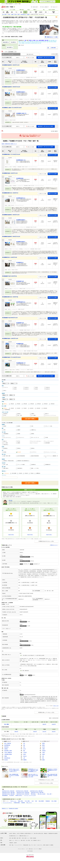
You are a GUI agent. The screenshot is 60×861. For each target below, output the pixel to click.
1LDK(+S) (26, 387)
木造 (32, 426)
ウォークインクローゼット (36, 441)
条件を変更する (10, 47)
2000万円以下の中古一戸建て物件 (23, 792)
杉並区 (43, 754)
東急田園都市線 (7, 745)
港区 (43, 757)
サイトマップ (36, 848)
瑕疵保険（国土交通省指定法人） (24, 460)
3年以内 (12, 403)
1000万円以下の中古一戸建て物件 (36, 790)
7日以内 (32, 473)
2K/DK (36, 387)
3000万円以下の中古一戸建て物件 (37, 792)
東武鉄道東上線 (7, 757)
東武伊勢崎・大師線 (8, 750)
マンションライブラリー (7, 802)
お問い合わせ (31, 848)
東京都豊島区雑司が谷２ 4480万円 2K (10, 192)
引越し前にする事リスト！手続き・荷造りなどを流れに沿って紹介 (33, 775)
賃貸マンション (26, 838)
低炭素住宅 (33, 464)
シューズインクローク (49, 441)
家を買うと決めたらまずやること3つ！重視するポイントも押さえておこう (14, 770)
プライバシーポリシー (21, 848)
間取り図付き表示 (30, 54)
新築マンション (11, 840)
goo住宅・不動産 (4, 833)
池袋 (24, 745)
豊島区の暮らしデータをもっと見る (46, 712)
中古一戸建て (28, 840)
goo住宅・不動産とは (12, 833)
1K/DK (15, 387)
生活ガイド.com (55, 705)
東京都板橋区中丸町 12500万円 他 (9, 276)
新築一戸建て (23, 840)
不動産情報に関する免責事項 (13, 808)
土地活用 (15, 842)
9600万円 (44, 724)
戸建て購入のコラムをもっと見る (47, 779)
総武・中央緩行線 (7, 743)
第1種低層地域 (5, 795)
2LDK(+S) (48, 387)
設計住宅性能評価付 (21, 455)
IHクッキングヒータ (35, 437)
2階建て (32, 413)
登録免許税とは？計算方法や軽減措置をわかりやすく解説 (52, 770)
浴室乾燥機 (47, 442)
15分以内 (38, 408)
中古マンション (17, 840)
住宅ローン (39, 840)
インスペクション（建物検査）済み (51, 456)
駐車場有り (6, 413)
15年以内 (32, 403)
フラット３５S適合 (21, 464)
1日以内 (20, 473)
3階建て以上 (33, 429)
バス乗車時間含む (7, 409)
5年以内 (18, 403)
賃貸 (10, 838)
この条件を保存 (53, 47)
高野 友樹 (10, 500)
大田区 (43, 752)
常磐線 (5, 756)
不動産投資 (35, 840)
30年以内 (52, 403)
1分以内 (12, 408)
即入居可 (19, 452)
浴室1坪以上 (6, 444)
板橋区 (43, 759)
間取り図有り (6, 468)
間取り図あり (33, 793)
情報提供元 (45, 833)
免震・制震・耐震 (7, 455)
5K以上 (5, 390)
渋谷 (24, 743)
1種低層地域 (6, 433)
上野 (24, 757)
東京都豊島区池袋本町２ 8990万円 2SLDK (11, 86)
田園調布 (25, 759)
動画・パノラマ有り (35, 468)
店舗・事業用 (14, 838)
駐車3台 (32, 448)
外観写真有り (20, 468)
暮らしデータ (29, 802)
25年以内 (46, 403)
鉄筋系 (5, 426)
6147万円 (44, 731)
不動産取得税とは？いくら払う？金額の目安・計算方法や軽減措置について (33, 770)
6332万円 (35, 731)
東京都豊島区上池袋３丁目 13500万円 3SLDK (12, 107)
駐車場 (31, 838)
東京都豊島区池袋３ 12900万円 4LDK (10, 338)
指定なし (5, 403)
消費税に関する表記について (23, 835)
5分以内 (18, 408)
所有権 (5, 452)
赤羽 (24, 746)
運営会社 (40, 848)
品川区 (43, 746)
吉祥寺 (24, 754)
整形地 (32, 433)
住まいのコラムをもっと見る (47, 783)
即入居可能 (11, 795)
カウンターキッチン (7, 437)
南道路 (19, 433)
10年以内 (25, 403)
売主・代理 (20, 415)
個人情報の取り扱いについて (14, 835)
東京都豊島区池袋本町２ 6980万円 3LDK (10, 65)
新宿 (24, 750)
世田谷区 (44, 750)
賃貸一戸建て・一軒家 (20, 838)
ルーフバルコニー (34, 442)
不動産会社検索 (17, 802)
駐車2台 (19, 413)
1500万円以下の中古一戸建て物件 (8, 792)
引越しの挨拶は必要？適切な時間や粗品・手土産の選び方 (52, 775)
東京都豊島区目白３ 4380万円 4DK (9, 257)
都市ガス (47, 413)
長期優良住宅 (47, 464)
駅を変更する (13, 42)
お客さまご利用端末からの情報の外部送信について (25, 833)
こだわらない (6, 473)
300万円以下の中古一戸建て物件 (8, 790)
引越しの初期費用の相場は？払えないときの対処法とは (14, 775)
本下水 (5, 415)
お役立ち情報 (3, 844)
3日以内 (26, 473)
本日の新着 (14, 473)
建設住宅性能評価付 (35, 455)
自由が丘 (25, 756)
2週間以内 (38, 473)
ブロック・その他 (48, 426)
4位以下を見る (11, 534)
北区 (43, 756)
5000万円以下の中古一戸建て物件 (23, 793)
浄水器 (46, 437)
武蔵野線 (6, 748)
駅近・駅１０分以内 (41, 793)
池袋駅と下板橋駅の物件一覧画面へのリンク (9, 143)
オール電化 (33, 415)
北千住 (24, 748)
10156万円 (54, 724)
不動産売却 (11, 842)
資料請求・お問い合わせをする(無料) (45, 57)
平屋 (4, 429)
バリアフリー (33, 452)
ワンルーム (6, 387)
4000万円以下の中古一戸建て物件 (8, 793)
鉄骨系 (19, 426)
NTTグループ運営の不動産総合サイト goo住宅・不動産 (11, 3)
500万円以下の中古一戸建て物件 (22, 790)
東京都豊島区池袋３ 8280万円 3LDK (10, 173)
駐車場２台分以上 (19, 795)
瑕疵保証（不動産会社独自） (9, 460)
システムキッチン (21, 437)
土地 (31, 840)
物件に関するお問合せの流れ (38, 833)
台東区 (43, 748)
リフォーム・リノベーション (50, 415)
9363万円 (16, 731)
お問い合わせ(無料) (53, 65)
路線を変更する (6, 42)
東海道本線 (6, 746)
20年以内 (39, 403)
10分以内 (31, 408)
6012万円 (53, 731)
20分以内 (45, 408)
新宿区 (43, 743)
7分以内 (24, 408)
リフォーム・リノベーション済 (29, 795)
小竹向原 (25, 752)
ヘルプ (27, 848)
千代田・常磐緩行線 (8, 752)
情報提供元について (5, 808)
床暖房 (19, 442)
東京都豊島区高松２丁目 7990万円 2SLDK (11, 154)
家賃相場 (23, 802)
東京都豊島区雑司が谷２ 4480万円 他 (10, 296)
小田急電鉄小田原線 (8, 754)
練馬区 (43, 745)
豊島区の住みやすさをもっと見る (47, 541)
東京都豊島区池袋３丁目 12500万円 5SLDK (11, 357)
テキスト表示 (10, 54)
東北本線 (6, 759)
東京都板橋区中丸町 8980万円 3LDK (10, 317)
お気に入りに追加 (30, 57)
